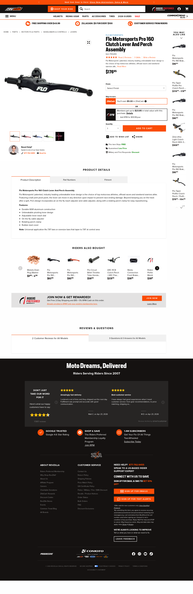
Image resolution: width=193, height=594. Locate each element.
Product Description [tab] (31, 180)
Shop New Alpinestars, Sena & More (109, 2)
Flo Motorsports (114, 35)
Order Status (83, 497)
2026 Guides (125, 16)
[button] (56, 402)
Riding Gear (72, 16)
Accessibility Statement (96, 570)
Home (6, 32)
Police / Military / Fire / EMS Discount (92, 490)
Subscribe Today (132, 441)
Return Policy (83, 475)
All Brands (44, 512)
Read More (121, 66)
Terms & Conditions (140, 566)
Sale (137, 16)
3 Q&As (137, 57)
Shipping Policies (84, 478)
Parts (85, 16)
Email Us (43, 153)
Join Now (152, 298)
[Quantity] (113, 128)
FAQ (79, 504)
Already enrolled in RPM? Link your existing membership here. (72, 304)
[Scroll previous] (176, 38)
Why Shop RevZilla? (48, 475)
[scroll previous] (20, 268)
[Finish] (136, 88)
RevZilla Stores (46, 501)
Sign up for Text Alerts (136, 499)
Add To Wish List (119, 136)
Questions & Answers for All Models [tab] (127, 338)
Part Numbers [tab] (69, 179)
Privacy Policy (123, 566)
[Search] (111, 9)
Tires (112, 16)
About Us (44, 478)
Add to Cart (144, 128)
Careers (43, 486)
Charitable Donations (48, 490)
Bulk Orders (83, 501)
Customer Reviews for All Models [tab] (50, 338)
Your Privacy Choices (107, 566)
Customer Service (89, 465)
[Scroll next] (181, 38)
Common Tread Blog (48, 508)
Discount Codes (46, 497)
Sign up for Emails (136, 491)
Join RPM (90, 445)
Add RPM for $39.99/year (130, 117)
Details (129, 113)
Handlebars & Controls (55, 32)
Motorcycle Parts (30, 32)
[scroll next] (157, 268)
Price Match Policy (85, 482)
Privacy (130, 524)
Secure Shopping (86, 566)
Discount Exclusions (86, 508)
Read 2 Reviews (125, 57)
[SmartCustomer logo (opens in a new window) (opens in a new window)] (152, 422)
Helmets (58, 16)
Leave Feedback (125, 539)
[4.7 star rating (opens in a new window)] (40, 415)
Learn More (152, 304)
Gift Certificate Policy (86, 486)
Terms (124, 524)
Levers (73, 32)
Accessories (99, 16)
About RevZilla (49, 465)
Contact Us (82, 471)
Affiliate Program (46, 482)
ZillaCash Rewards (47, 493)
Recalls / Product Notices (88, 493)
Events (43, 504)
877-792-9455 (29, 153)
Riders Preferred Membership (52, 471)
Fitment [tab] (108, 179)
